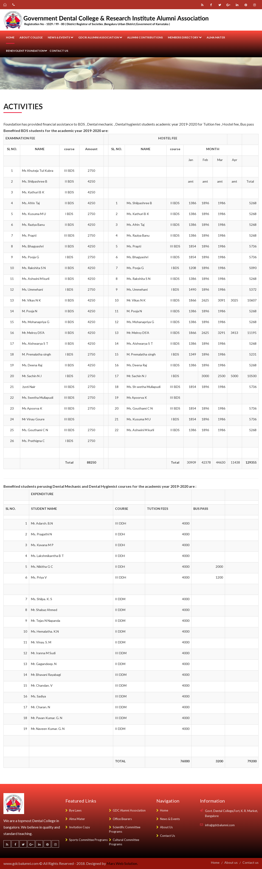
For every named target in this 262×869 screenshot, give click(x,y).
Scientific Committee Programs (124, 829)
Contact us (59, 50)
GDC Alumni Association (127, 810)
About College (31, 37)
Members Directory (185, 37)
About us (231, 862)
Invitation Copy (77, 827)
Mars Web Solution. (122, 863)
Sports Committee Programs (86, 840)
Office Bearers (120, 819)
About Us (164, 827)
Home (10, 37)
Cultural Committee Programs (124, 842)
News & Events (60, 37)
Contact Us (165, 835)
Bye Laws (73, 810)
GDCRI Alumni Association (100, 37)
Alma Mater (216, 37)
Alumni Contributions (145, 37)
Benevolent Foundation (26, 50)
